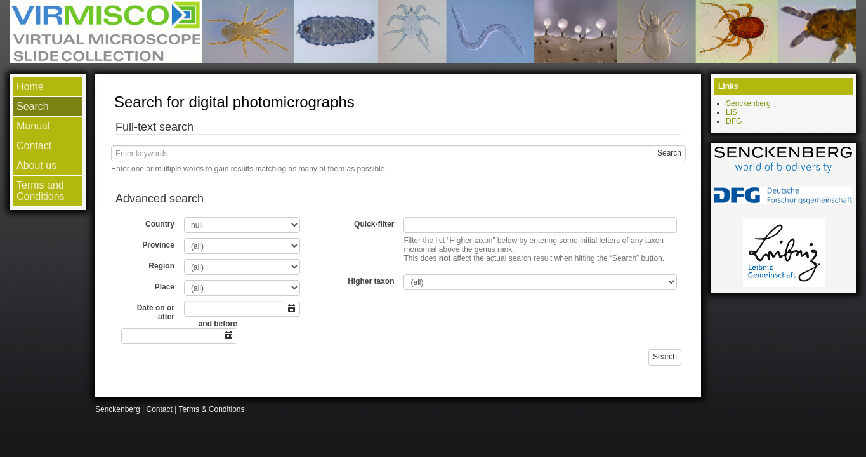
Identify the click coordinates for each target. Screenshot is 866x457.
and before (218, 323)
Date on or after (155, 312)
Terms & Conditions (211, 409)
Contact (160, 409)
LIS (731, 112)
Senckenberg (748, 103)
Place (164, 286)
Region (161, 266)
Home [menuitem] (30, 86)
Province (158, 245)
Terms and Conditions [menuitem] (40, 191)
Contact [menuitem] (33, 145)
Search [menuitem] (32, 106)
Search (669, 153)
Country (159, 224)
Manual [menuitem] (32, 126)
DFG (734, 121)
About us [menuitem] (36, 165)
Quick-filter (374, 224)
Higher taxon (371, 281)
